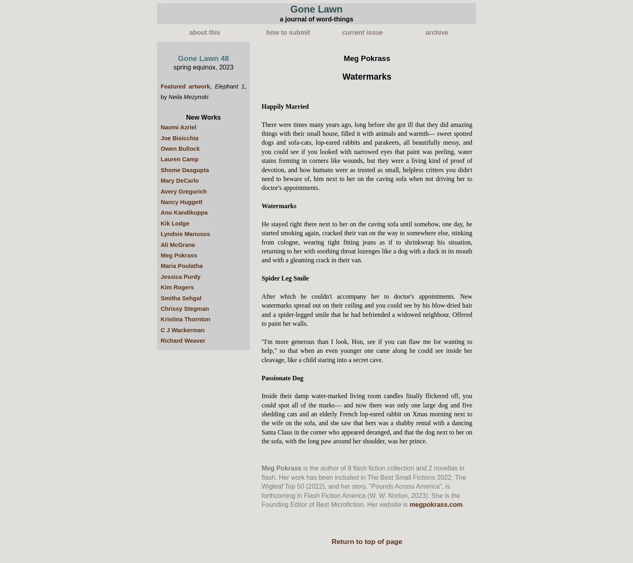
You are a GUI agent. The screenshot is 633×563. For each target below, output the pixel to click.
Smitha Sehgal (181, 298)
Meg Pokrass (179, 255)
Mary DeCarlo (180, 180)
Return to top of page (366, 542)
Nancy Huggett (181, 202)
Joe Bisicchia (180, 138)
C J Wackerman (183, 330)
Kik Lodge (175, 223)
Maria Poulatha (182, 266)
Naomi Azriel (178, 127)
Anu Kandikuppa (184, 212)
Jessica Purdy (181, 277)
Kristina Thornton (185, 319)
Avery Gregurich (184, 191)
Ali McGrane (178, 245)
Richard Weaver (183, 340)
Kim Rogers (177, 287)
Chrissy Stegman (185, 309)
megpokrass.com (436, 504)
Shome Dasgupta (185, 170)
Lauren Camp (180, 159)
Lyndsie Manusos (185, 234)
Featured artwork (185, 86)
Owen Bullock (180, 148)
